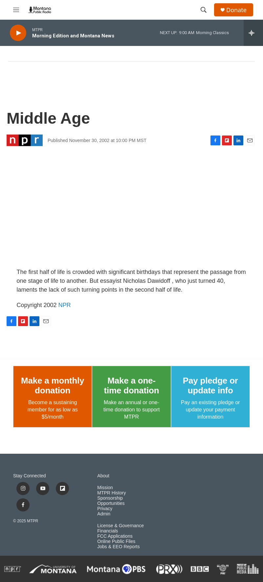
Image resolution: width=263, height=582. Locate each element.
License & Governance (120, 525)
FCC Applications (114, 536)
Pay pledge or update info (210, 385)
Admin (103, 513)
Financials (107, 531)
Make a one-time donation (131, 385)
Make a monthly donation (52, 385)
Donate (236, 10)
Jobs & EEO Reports (118, 546)
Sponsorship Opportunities (110, 501)
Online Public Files (116, 541)
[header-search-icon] (203, 10)
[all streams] (253, 33)
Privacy (104, 508)
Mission (105, 487)
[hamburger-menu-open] (16, 9)
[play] (18, 33)
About (103, 475)
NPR (64, 305)
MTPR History (111, 492)
